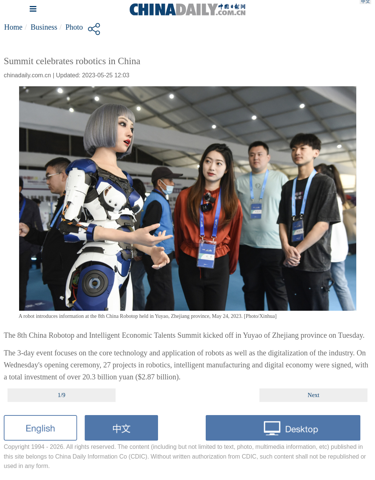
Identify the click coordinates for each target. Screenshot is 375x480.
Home (13, 27)
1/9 (61, 395)
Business (43, 27)
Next (313, 395)
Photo (74, 27)
